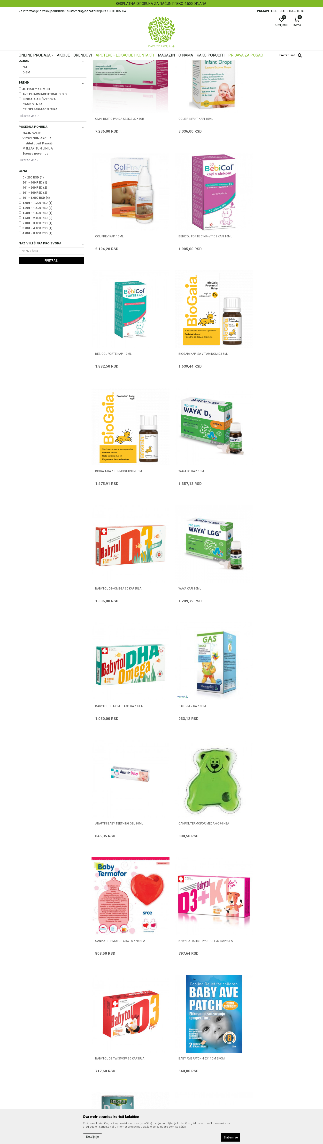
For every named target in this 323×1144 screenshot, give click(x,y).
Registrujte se (291, 11)
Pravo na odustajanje (180, 1091)
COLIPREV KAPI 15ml (254, 168)
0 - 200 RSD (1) (33, 238)
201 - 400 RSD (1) (35, 243)
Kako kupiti (172, 1043)
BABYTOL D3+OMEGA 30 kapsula (263, 382)
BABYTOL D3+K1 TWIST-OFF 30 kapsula (122, 702)
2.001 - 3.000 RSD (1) (38, 283)
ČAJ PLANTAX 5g (252, 809)
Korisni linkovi (101, 1057)
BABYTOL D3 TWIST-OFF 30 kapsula (192, 702)
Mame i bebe (85, 63)
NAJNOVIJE (31, 193)
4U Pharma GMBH (36, 149)
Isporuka (170, 1064)
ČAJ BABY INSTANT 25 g (184, 809)
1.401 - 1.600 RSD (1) (38, 273)
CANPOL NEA (32, 164)
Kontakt (97, 1043)
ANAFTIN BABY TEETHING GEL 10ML (119, 595)
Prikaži (242, 71)
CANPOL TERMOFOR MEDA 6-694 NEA (193, 595)
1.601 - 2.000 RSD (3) (38, 278)
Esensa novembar (36, 214)
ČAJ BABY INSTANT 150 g (112, 809)
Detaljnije (92, 1136)
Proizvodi (68, 63)
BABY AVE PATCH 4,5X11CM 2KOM (263, 702)
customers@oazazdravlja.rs (40, 1066)
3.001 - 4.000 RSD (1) (38, 288)
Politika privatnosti (178, 1036)
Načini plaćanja (175, 1050)
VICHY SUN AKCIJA (37, 198)
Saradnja (98, 1036)
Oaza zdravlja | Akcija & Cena (38, 63)
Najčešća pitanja (103, 1050)
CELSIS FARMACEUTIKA (40, 169)
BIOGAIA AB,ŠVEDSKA (39, 159)
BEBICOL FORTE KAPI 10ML (186, 275)
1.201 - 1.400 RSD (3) (38, 268)
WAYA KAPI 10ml (106, 488)
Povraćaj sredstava (178, 1084)
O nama (97, 1030)
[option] (161, 3)
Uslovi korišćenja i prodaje (183, 1030)
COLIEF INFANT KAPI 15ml (185, 168)
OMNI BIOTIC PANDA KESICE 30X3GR (119, 168)
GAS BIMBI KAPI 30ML (254, 488)
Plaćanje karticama (178, 1057)
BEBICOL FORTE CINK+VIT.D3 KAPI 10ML (122, 275)
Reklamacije (173, 1077)
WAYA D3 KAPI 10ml (181, 382)
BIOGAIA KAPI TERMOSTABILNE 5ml (119, 382)
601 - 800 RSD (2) (35, 253)
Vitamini (26, 96)
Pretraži (51, 321)
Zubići (25, 91)
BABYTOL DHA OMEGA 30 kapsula (191, 488)
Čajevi (25, 101)
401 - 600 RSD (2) (35, 248)
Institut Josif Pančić (38, 204)
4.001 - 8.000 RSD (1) (38, 293)
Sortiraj (200, 71)
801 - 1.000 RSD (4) (36, 258)
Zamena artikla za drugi (182, 1070)
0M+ (26, 127)
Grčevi (25, 86)
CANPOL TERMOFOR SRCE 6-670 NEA (265, 595)
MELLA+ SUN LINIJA (38, 209)
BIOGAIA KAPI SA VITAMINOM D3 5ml (265, 275)
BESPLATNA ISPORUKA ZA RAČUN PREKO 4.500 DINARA (161, 3)
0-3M (26, 133)
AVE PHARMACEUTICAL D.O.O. (45, 154)
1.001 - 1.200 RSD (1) (38, 263)
